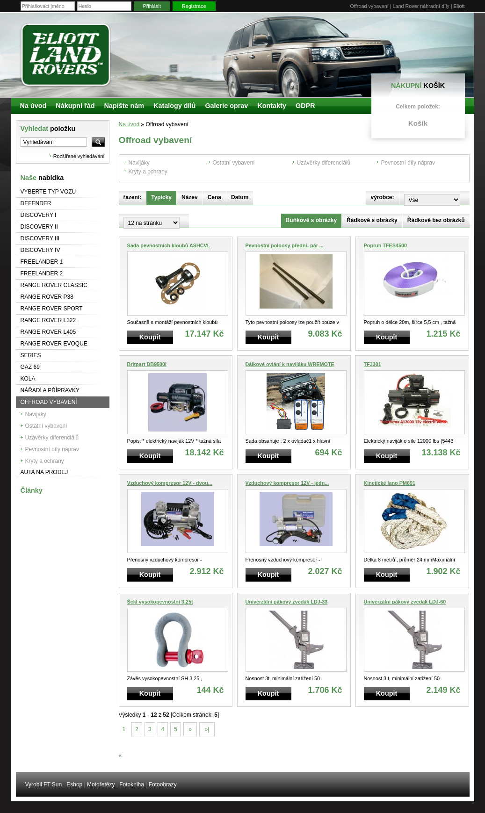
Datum (239, 197)
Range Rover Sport (52, 308)
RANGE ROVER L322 (48, 320)
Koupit (150, 337)
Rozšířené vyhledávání (79, 156)
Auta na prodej (44, 472)
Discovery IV (40, 250)
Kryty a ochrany (44, 461)
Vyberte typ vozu (48, 191)
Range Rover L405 (48, 332)
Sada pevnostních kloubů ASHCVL (168, 245)
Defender (36, 203)
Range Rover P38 (47, 297)
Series (31, 355)
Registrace (194, 6)
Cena (214, 197)
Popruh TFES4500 (385, 245)
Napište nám (124, 105)
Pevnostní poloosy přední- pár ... (285, 245)
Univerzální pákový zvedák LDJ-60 (405, 601)
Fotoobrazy (163, 784)
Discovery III (40, 238)
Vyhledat (48, 128)
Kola (28, 378)
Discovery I (39, 215)
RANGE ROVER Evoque (54, 343)
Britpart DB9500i (147, 364)
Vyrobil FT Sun (43, 784)
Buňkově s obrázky (311, 220)
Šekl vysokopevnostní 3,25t (160, 601)
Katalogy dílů (174, 105)
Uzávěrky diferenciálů (52, 437)
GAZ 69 (30, 367)
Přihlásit (152, 6)
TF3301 (372, 364)
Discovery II (39, 226)
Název (189, 197)
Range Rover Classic (54, 285)
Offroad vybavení (49, 402)
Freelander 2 (42, 273)
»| (206, 729)
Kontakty (271, 105)
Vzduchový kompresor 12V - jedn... (287, 483)
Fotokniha (131, 784)
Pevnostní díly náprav (52, 449)
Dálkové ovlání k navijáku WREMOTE (290, 364)
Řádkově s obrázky (372, 220)
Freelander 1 (42, 262)
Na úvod (129, 124)
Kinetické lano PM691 (389, 483)
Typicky (161, 197)
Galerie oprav (226, 105)
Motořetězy (101, 784)
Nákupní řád (75, 105)
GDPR (305, 105)
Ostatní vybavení (46, 426)
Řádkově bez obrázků (436, 220)
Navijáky (35, 414)
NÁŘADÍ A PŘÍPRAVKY (50, 390)
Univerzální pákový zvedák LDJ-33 (287, 601)
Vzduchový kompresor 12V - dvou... (169, 483)
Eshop (74, 784)
